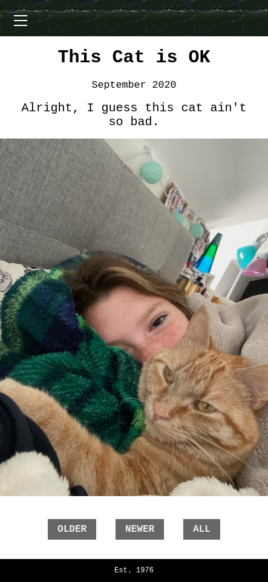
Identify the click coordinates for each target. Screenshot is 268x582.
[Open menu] (20, 20)
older (72, 529)
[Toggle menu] (134, 18)
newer (139, 529)
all (202, 529)
